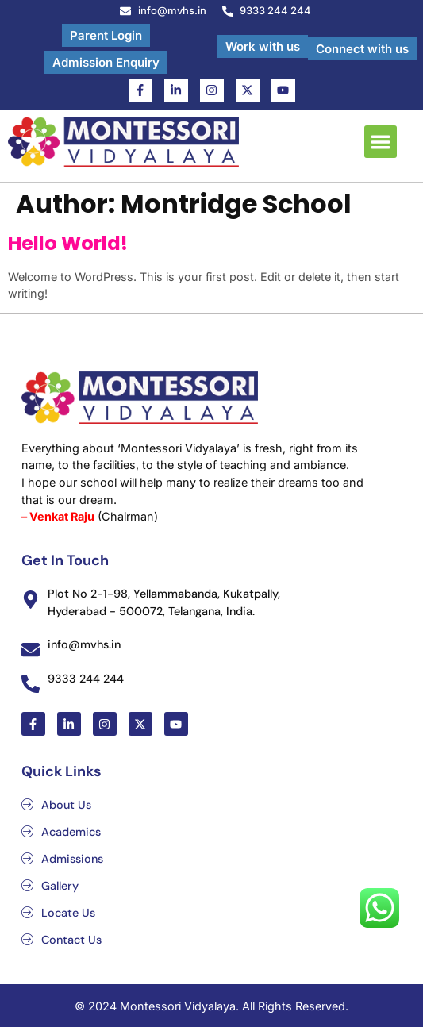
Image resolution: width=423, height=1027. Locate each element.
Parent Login (106, 35)
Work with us (262, 46)
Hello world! (68, 243)
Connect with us (362, 48)
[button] (380, 141)
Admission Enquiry (106, 62)
